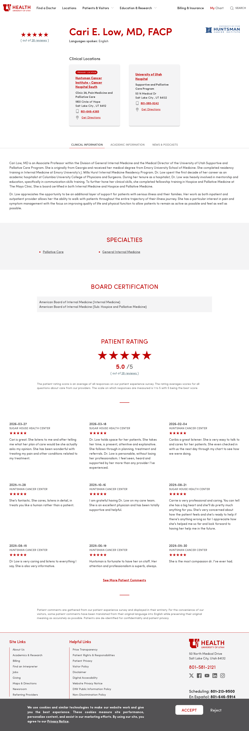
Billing (16, 661)
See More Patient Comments (124, 580)
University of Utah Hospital (148, 76)
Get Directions (91, 117)
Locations (69, 8)
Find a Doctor (46, 8)
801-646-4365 (90, 111)
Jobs (15, 672)
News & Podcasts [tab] (165, 144)
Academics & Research (27, 655)
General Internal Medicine (121, 252)
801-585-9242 (150, 103)
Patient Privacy (82, 661)
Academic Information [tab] (127, 144)
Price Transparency (85, 649)
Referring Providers (25, 694)
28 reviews (39, 40)
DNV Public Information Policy (92, 689)
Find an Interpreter (25, 666)
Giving (17, 677)
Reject (216, 710)
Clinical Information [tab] (87, 144)
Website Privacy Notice (88, 683)
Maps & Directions (25, 683)
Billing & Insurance (190, 8)
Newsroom (20, 689)
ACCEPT (189, 710)
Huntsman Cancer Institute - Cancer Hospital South (88, 82)
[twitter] (191, 675)
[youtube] (207, 675)
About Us (19, 649)
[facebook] (199, 675)
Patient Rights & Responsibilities (94, 655)
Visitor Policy (81, 666)
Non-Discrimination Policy (89, 694)
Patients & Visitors (98, 8)
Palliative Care (53, 252)
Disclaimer (79, 672)
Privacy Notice (58, 721)
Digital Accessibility (85, 677)
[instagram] (222, 675)
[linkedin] (214, 675)
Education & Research (138, 8)
